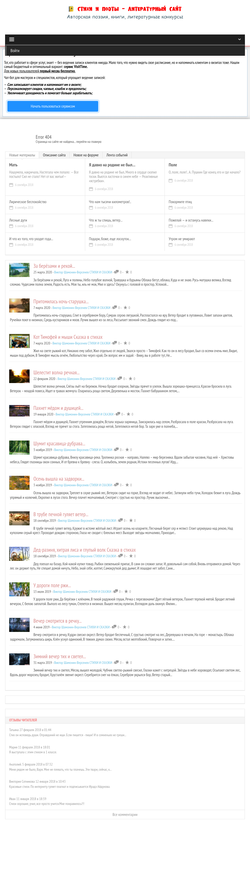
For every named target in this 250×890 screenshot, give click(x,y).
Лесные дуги (18, 220)
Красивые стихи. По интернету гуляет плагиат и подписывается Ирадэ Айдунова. (59, 782)
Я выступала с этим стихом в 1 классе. (33, 748)
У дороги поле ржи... (52, 585)
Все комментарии (125, 810)
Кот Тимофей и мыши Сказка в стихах (68, 336)
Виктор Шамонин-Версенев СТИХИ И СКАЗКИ (83, 272)
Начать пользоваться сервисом (53, 106)
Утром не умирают (182, 239)
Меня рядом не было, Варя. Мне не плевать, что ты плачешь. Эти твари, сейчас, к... (60, 765)
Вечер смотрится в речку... (57, 620)
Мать (13, 165)
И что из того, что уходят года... (31, 239)
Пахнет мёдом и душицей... (58, 407)
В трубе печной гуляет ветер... (60, 514)
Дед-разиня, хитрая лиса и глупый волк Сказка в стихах (84, 549)
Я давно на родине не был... (112, 165)
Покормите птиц (180, 202)
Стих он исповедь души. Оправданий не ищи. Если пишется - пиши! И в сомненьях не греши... (67, 731)
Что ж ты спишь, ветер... (106, 220)
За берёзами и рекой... (54, 265)
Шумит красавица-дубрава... (59, 443)
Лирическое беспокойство (27, 202)
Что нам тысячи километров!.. (110, 202)
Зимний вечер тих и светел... (59, 656)
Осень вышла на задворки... (58, 478)
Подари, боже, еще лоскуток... (110, 239)
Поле (173, 165)
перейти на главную (88, 141)
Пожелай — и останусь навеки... (191, 220)
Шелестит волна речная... (56, 372)
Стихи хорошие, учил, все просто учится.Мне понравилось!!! (46, 799)
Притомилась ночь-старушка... (61, 301)
